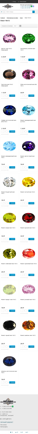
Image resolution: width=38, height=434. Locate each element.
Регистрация (22, 1)
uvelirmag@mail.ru (6, 419)
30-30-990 (25, 8)
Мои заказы (3, 424)
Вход (14, 1)
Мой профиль (4, 426)
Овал (21, 18)
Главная (2, 18)
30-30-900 (25, 6)
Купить (12, 59)
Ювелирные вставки (12, 18)
